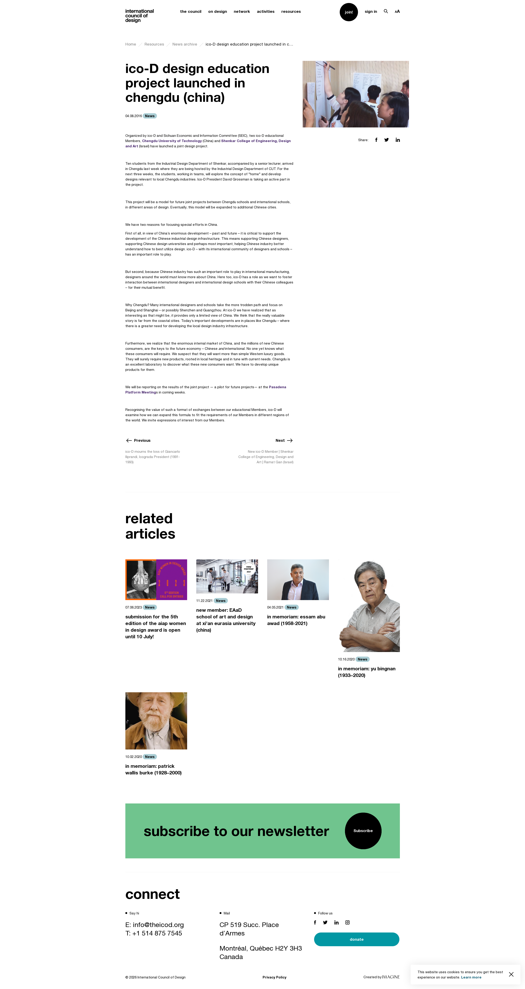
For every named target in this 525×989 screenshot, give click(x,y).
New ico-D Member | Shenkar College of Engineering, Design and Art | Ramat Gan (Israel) (265, 457)
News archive (184, 44)
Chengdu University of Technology (172, 141)
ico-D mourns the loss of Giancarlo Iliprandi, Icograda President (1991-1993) (152, 457)
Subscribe (363, 830)
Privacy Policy (274, 977)
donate (357, 939)
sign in (371, 11)
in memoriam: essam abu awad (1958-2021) (296, 620)
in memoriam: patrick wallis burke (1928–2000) (153, 769)
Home (130, 44)
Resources (154, 44)
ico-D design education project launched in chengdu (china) (249, 44)
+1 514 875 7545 (157, 933)
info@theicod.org (158, 924)
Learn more (471, 977)
